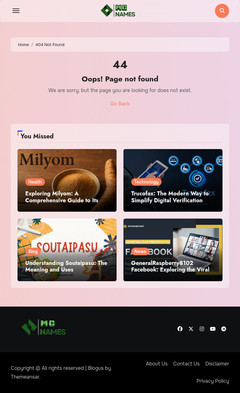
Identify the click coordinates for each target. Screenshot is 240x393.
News (140, 251)
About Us (157, 363)
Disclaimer (217, 363)
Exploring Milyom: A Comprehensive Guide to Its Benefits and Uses (61, 200)
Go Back (120, 104)
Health (35, 182)
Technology (146, 182)
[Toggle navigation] (16, 10)
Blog (33, 251)
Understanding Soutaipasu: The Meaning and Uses (66, 266)
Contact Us (186, 363)
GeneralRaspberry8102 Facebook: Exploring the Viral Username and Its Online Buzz (170, 270)
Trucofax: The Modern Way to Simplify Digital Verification (170, 196)
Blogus (96, 368)
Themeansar (25, 377)
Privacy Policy (213, 381)
